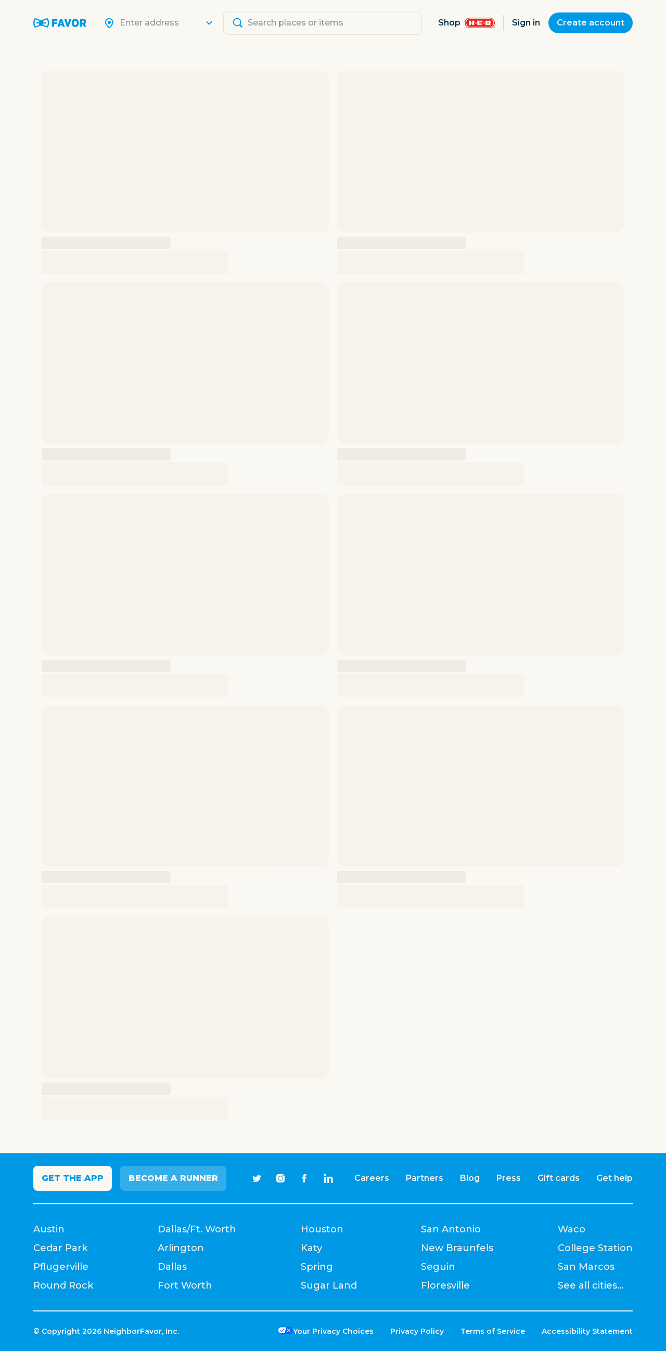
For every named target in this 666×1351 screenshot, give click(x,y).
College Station (595, 1248)
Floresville (445, 1285)
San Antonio (451, 1229)
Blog (470, 1178)
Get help (614, 1178)
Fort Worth (185, 1285)
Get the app (73, 1178)
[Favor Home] (59, 23)
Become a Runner (173, 1178)
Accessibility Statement (587, 1331)
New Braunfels (457, 1248)
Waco (571, 1229)
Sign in (526, 23)
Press (508, 1178)
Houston (322, 1229)
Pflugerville (60, 1266)
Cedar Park (60, 1248)
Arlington (181, 1248)
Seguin (438, 1266)
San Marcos (586, 1266)
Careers (371, 1178)
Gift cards (558, 1178)
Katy (311, 1248)
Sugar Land (329, 1285)
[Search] (165, 22)
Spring (317, 1266)
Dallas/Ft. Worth (197, 1229)
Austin (49, 1229)
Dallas (172, 1266)
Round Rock (63, 1285)
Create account (590, 23)
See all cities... (590, 1285)
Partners (424, 1178)
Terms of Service (492, 1331)
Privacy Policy (417, 1331)
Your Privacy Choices (333, 1331)
